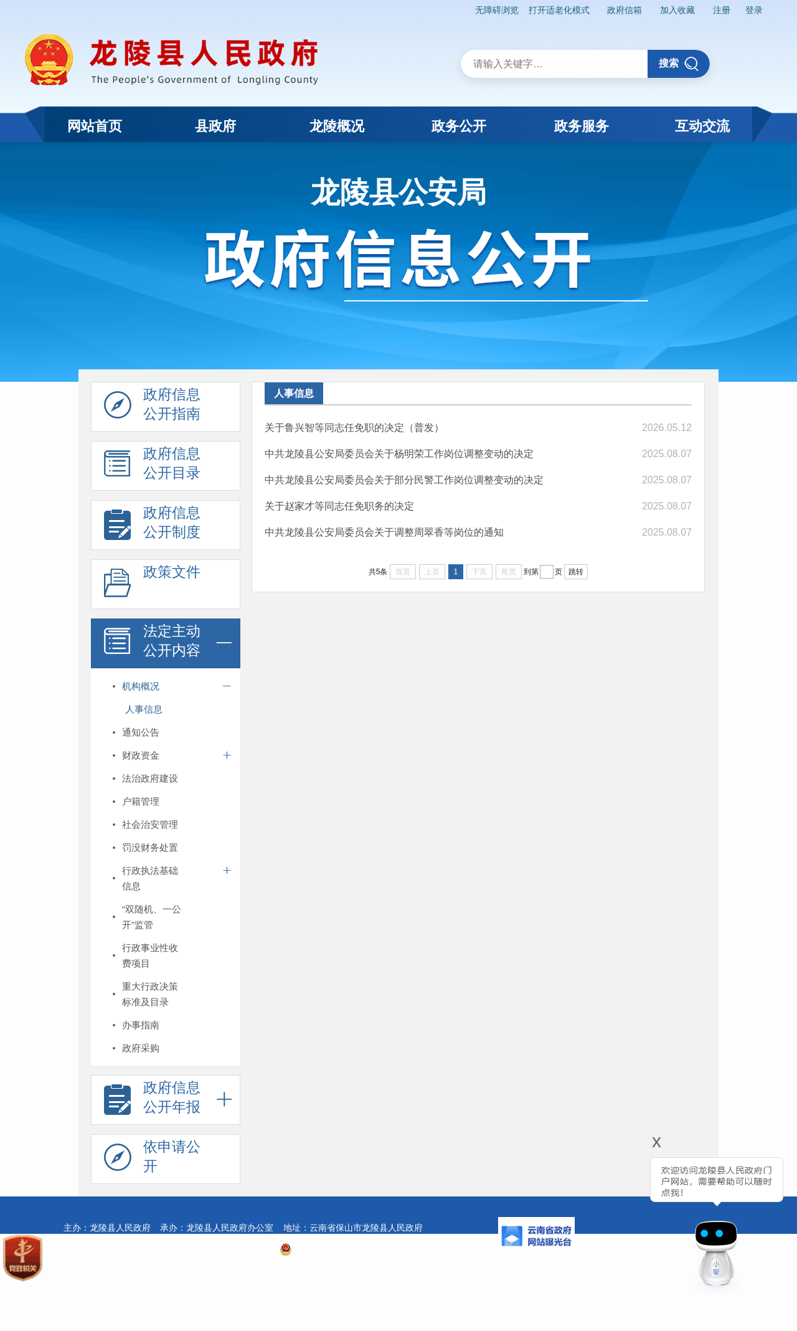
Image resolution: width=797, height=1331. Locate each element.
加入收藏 (677, 10)
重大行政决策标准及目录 (150, 994)
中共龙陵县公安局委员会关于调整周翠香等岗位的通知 (384, 532)
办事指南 (140, 1025)
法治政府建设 (150, 778)
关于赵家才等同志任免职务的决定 (339, 506)
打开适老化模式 (559, 10)
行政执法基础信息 (150, 878)
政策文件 (152, 585)
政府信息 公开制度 (152, 525)
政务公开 (459, 126)
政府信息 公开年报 (152, 1100)
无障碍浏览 (497, 10)
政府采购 (140, 1048)
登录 (754, 10)
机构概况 (140, 686)
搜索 (679, 64)
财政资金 (140, 755)
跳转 (575, 571)
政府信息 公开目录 (152, 466)
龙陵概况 (336, 126)
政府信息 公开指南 (152, 407)
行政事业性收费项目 (150, 955)
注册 (721, 10)
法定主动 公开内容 (152, 644)
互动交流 (702, 126)
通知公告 (140, 732)
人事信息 (144, 709)
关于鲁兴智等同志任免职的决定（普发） (354, 427)
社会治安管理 (150, 824)
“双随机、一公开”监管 (151, 917)
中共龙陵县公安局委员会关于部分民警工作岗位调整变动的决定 (404, 480)
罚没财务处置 (150, 847)
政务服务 (581, 126)
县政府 (215, 126)
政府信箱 (624, 10)
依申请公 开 (152, 1160)
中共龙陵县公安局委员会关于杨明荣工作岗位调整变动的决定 (399, 453)
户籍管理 (140, 801)
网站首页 (94, 126)
